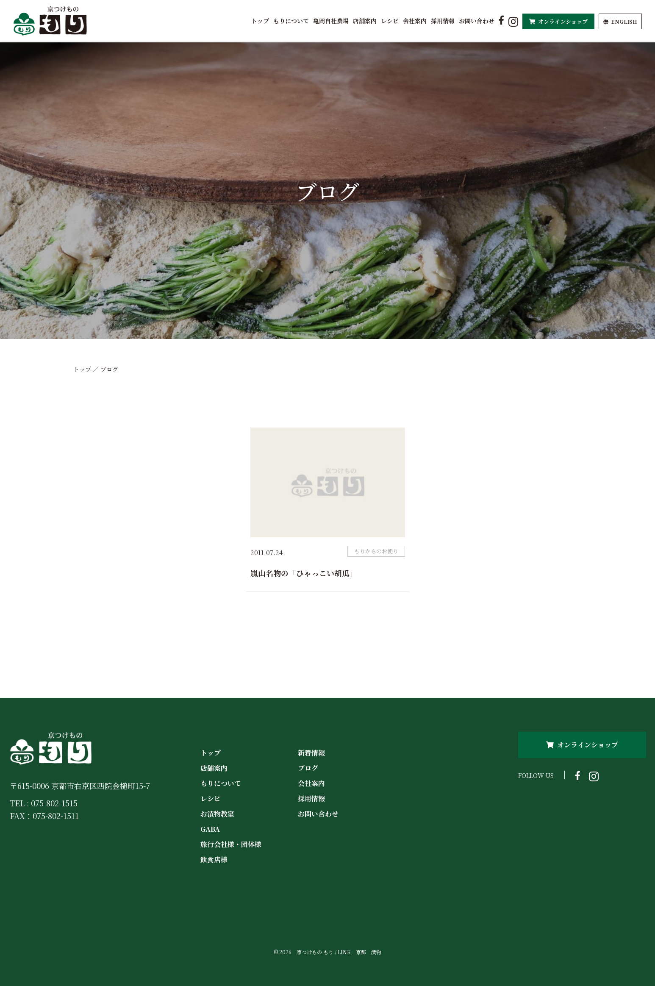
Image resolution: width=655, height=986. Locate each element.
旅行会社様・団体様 (230, 844)
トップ (260, 21)
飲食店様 (214, 859)
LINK (344, 951)
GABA (210, 829)
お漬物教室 (217, 814)
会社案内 (415, 21)
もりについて (291, 21)
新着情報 (311, 753)
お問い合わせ (476, 21)
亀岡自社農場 (331, 21)
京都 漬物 (368, 951)
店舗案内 (365, 21)
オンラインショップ (558, 21)
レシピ (390, 21)
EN (620, 21)
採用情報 (443, 21)
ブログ (308, 768)
